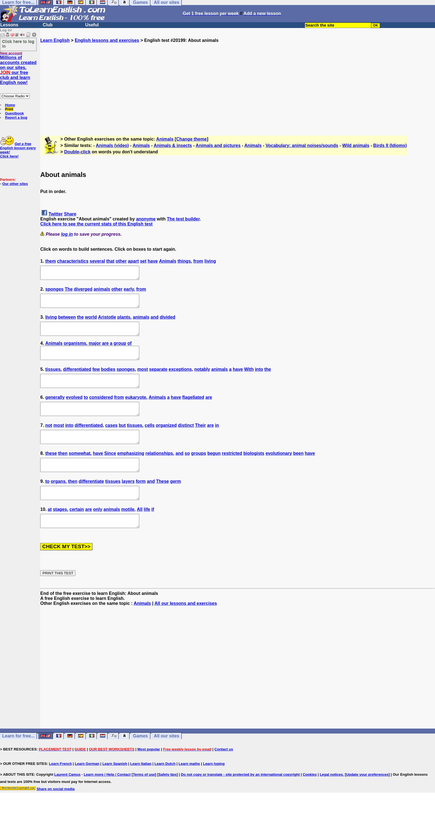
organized (166, 440)
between (67, 322)
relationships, (159, 470)
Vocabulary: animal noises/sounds (301, 145)
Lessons (9, 24)
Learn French (60, 789)
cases (111, 440)
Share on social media (56, 814)
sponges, (126, 379)
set (143, 261)
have (153, 261)
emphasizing (130, 470)
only (97, 531)
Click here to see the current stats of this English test (96, 224)
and (154, 322)
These (162, 501)
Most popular (148, 774)
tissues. (53, 379)
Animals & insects (173, 145)
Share (70, 214)
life (147, 531)
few (96, 379)
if (152, 531)
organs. (59, 501)
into (259, 379)
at (50, 531)
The (68, 291)
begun (214, 470)
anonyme (145, 219)
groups (198, 470)
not (48, 440)
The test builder (183, 219)
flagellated (193, 409)
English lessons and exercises (107, 40)
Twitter (56, 214)
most (142, 379)
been (298, 470)
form (141, 501)
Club (48, 24)
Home (10, 105)
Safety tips (167, 799)
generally (55, 409)
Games (140, 761)
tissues (112, 501)
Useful (92, 24)
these (51, 470)
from (198, 261)
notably (202, 379)
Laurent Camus (67, 799)
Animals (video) (112, 145)
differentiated (77, 379)
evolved (74, 409)
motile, (128, 531)
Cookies (310, 799)
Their (200, 440)
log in (67, 234)
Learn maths (189, 789)
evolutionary (278, 470)
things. (185, 261)
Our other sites (15, 184)
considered (101, 409)
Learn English (55, 40)
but (122, 440)
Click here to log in (18, 43)
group (120, 350)
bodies (108, 379)
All (139, 531)
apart (133, 261)
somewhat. (80, 470)
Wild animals (355, 145)
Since (110, 470)
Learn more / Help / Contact (107, 799)
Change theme (191, 139)
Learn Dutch (165, 789)
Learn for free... (18, 761)
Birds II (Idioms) (390, 145)
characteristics (72, 261)
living (210, 261)
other (121, 261)
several (97, 261)
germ (175, 501)
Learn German (87, 789)
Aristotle (107, 322)
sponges (54, 291)
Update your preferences (367, 799)
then (62, 470)
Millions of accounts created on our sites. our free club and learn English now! (18, 70)
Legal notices (331, 799)
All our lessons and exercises (186, 628)
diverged (83, 291)
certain (76, 531)
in (217, 440)
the (80, 322)
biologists (253, 470)
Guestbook (14, 113)
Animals (164, 139)
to (86, 409)
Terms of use (144, 799)
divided (167, 322)
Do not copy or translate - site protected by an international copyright (240, 799)
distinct (186, 440)
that (110, 261)
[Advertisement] (237, 82)
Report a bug (16, 117)
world (91, 322)
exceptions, (181, 379)
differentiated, (89, 440)
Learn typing (214, 789)
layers (128, 501)
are (105, 350)
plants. (124, 322)
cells (150, 440)
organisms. (75, 350)
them (50, 261)
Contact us (223, 774)
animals (101, 291)
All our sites (166, 761)
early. (129, 291)
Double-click (77, 151)
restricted (232, 470)
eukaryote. (136, 409)
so (187, 470)
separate (158, 379)
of (129, 350)
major (95, 350)
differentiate (91, 501)
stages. (60, 531)
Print (9, 109)
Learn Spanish (114, 789)
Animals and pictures (218, 145)
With (249, 379)
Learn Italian (140, 789)
